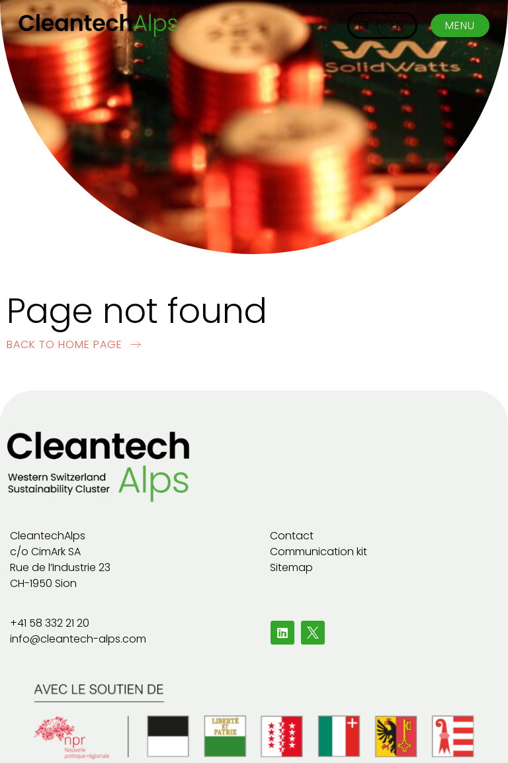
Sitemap (291, 567)
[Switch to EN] (396, 25)
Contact (292, 535)
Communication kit (318, 551)
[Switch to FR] (364, 25)
